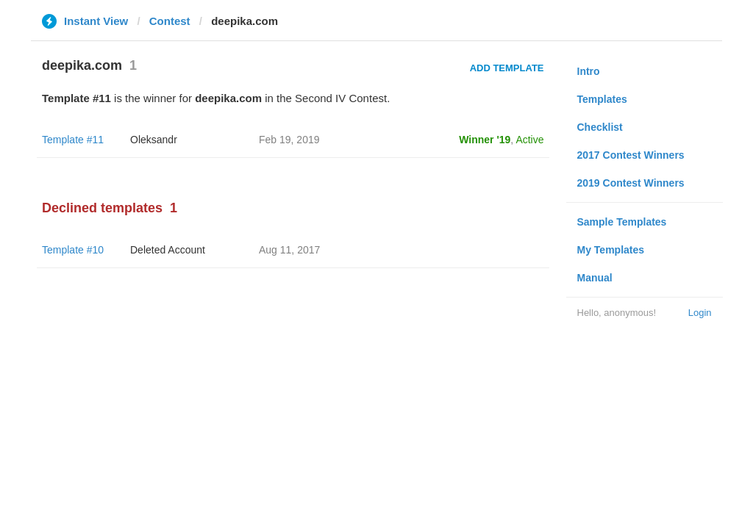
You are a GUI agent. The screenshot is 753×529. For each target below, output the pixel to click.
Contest (169, 21)
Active (529, 139)
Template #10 (73, 250)
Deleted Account (167, 250)
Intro (588, 71)
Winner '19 (484, 139)
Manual (595, 278)
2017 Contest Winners (631, 155)
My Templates (611, 250)
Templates (602, 99)
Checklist (600, 127)
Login (700, 312)
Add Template (507, 67)
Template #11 (73, 139)
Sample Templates (622, 222)
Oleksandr (153, 139)
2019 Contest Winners (631, 183)
